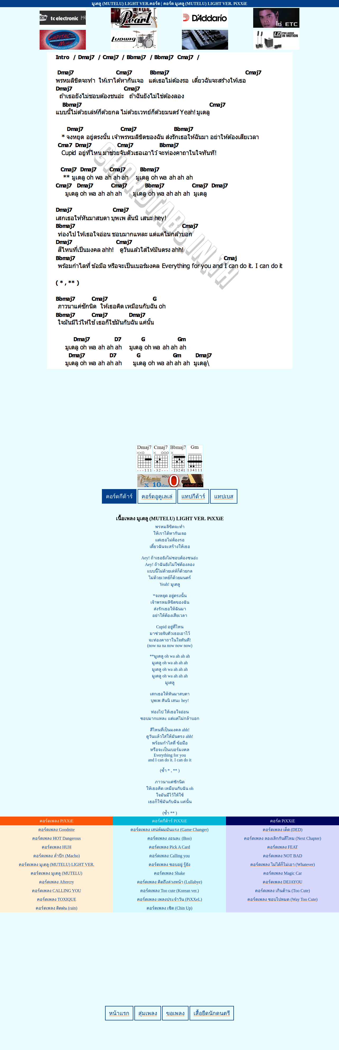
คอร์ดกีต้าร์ (119, 496)
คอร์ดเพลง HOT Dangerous (56, 838)
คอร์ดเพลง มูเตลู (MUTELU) (56, 873)
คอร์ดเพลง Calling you (169, 856)
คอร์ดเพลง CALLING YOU (56, 890)
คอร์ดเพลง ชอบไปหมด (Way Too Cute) (282, 899)
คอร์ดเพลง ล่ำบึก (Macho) (56, 856)
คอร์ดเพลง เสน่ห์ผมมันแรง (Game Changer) (169, 829)
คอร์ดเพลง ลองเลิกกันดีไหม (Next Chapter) (282, 838)
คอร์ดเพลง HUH (57, 847)
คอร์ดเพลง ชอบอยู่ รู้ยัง (169, 864)
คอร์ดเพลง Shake (169, 873)
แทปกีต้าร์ (193, 496)
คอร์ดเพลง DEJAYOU (282, 882)
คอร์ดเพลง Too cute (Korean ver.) (169, 890)
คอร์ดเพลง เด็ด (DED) (283, 829)
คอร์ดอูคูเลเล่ (157, 496)
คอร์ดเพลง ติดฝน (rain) (56, 908)
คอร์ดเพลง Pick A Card (169, 847)
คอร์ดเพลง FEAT (282, 847)
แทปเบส (223, 496)
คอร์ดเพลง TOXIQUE (56, 899)
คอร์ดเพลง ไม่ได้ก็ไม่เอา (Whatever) (282, 864)
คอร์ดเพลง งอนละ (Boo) (169, 838)
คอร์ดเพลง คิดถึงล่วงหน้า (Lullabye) (169, 882)
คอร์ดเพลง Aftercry (56, 882)
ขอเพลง (175, 1013)
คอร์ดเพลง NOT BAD (282, 856)
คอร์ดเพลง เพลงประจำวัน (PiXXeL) (169, 899)
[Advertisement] (170, 950)
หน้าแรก (119, 1013)
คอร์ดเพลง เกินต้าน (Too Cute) (282, 890)
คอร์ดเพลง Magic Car (282, 873)
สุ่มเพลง (147, 1013)
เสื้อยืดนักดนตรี (212, 1013)
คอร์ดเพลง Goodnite (56, 829)
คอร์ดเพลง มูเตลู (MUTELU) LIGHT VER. (57, 864)
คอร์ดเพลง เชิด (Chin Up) (169, 908)
